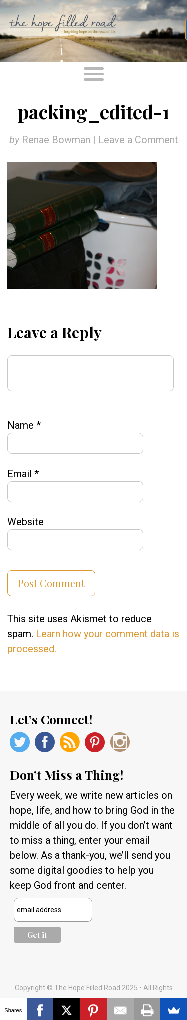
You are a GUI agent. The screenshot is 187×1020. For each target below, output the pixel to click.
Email (23, 474)
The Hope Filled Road (93, 31)
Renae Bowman (56, 140)
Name (24, 425)
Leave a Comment (138, 140)
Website (25, 522)
